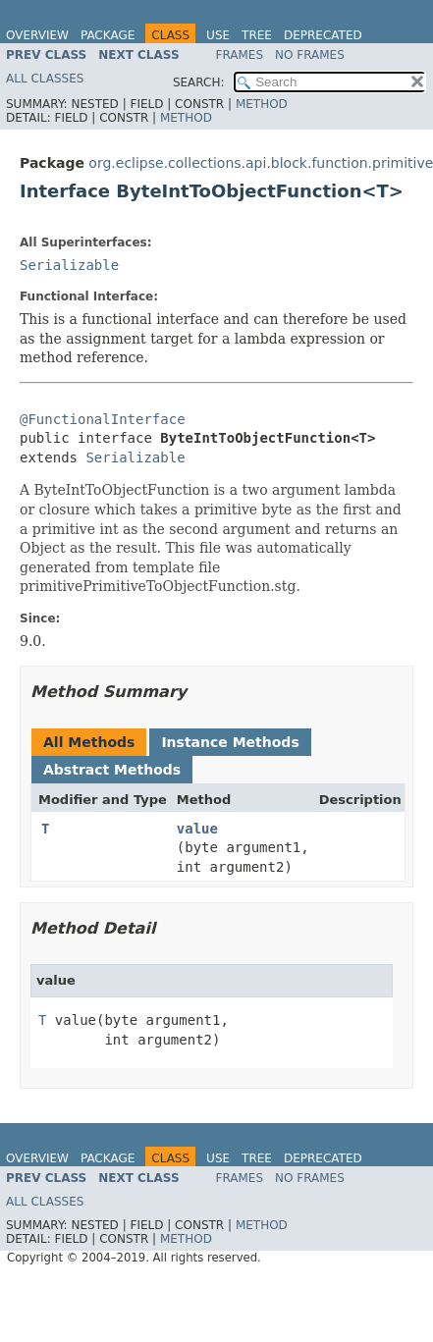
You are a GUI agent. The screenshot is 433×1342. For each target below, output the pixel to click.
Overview (37, 35)
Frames (240, 55)
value (197, 828)
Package (108, 35)
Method (262, 104)
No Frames (310, 55)
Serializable (69, 265)
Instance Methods (229, 742)
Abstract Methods (112, 770)
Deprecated (323, 35)
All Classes (44, 78)
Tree (257, 35)
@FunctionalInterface (103, 419)
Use (218, 35)
